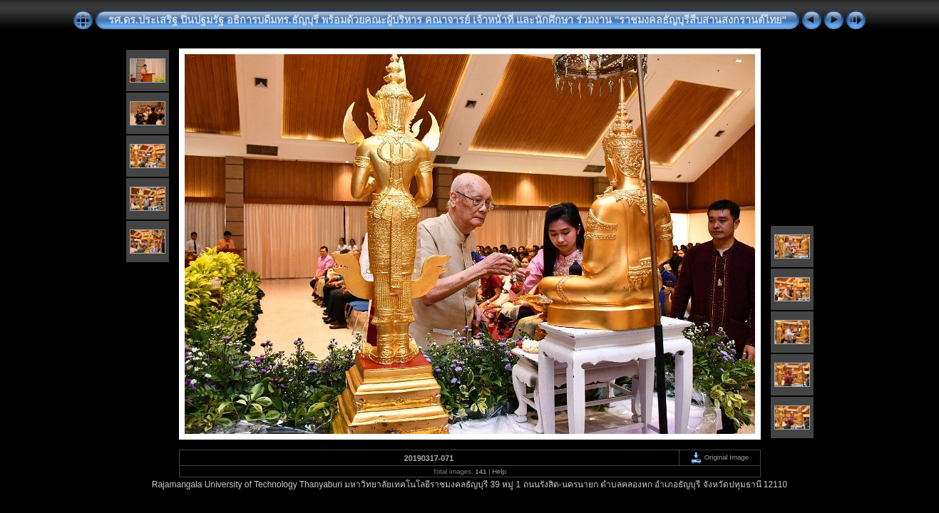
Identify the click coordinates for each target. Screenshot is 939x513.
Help (499, 471)
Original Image (719, 457)
